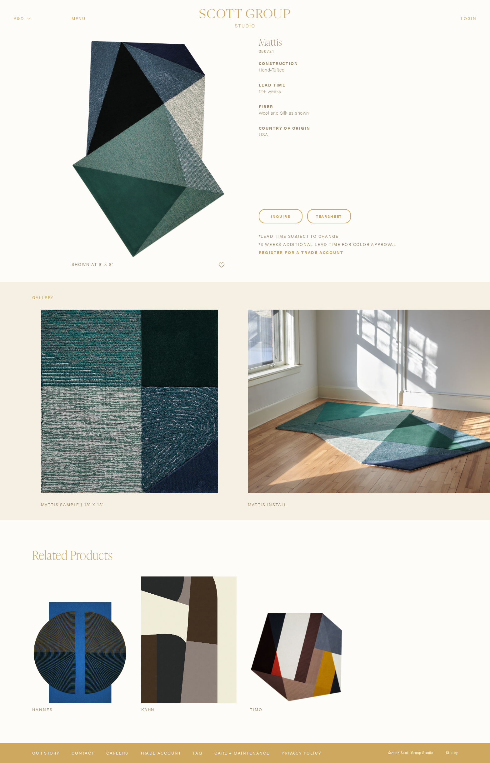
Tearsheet (329, 216)
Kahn (148, 709)
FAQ (197, 753)
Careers (117, 753)
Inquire (280, 216)
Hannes (42, 709)
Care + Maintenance (242, 753)
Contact (83, 753)
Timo (256, 709)
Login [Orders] (468, 18)
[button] (221, 265)
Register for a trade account (301, 252)
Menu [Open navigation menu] (79, 18)
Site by (452, 753)
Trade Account (160, 753)
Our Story (45, 753)
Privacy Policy (302, 753)
